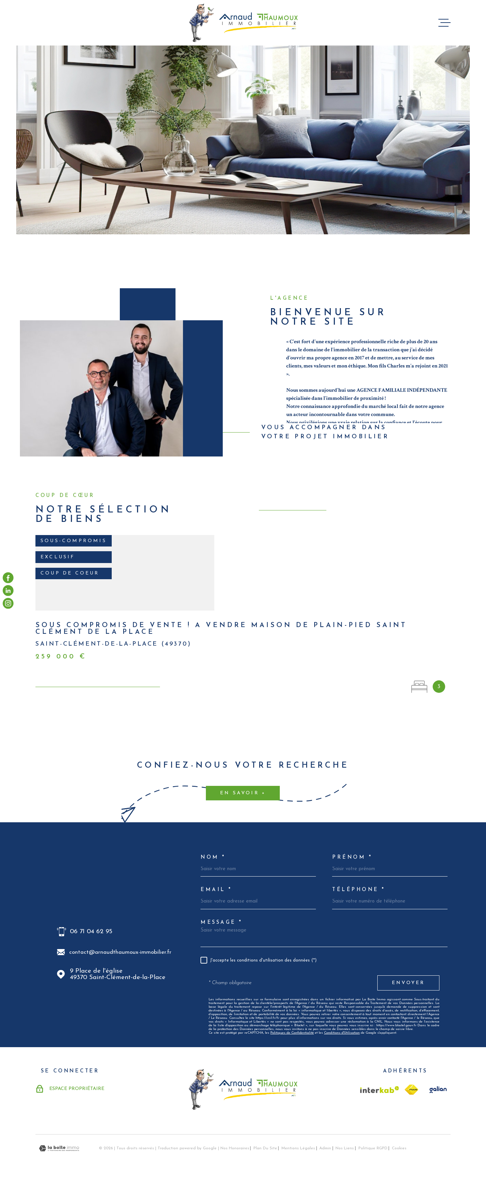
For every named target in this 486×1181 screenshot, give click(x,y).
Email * (216, 889)
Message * (221, 922)
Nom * (213, 857)
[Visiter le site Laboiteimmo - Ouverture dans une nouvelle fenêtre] (59, 1148)
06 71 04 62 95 (91, 931)
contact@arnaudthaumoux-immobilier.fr (120, 952)
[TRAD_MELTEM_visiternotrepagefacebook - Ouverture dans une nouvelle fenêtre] (8, 577)
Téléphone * (358, 889)
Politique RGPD (372, 1148)
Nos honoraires (234, 1148)
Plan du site (265, 1148)
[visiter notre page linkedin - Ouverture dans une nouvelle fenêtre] (8, 590)
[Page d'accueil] (243, 22)
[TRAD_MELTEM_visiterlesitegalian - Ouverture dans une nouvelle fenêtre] (437, 1089)
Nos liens (344, 1148)
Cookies (399, 1148)
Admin (325, 1148)
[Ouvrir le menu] (444, 23)
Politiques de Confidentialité (292, 1033)
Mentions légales (298, 1148)
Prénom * (352, 857)
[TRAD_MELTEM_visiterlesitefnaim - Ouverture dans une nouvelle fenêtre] (411, 1090)
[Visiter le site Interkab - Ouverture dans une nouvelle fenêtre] (379, 1089)
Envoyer (408, 982)
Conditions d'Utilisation (342, 1033)
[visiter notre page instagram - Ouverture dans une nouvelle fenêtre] (8, 603)
